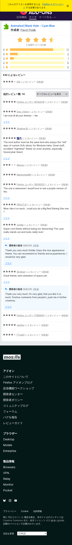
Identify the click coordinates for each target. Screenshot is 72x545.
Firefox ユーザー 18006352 (31, 184)
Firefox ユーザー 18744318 (30, 102)
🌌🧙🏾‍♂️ (19, 138)
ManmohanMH (24, 174)
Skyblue (21, 271)
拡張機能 (22, 17)
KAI (18, 81)
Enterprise (9, 451)
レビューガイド (13, 423)
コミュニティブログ (15, 405)
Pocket (7, 490)
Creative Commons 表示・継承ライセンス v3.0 (26, 520)
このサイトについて (15, 376)
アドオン (8, 371)
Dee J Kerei (23, 111)
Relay (6, 478)
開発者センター (13, 394)
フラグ (6, 122)
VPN (6, 473)
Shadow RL (22, 128)
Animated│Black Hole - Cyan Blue (33, 25)
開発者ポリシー (13, 400)
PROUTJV (22, 204)
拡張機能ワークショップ (18, 388)
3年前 (40, 81)
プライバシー (9, 511)
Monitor (8, 484)
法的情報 (37, 511)
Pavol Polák (28, 30)
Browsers (9, 467)
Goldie (20, 224)
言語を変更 (8, 533)
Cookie (24, 511)
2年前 (64, 102)
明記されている (15, 517)
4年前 (45, 271)
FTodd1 (21, 334)
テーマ (33, 17)
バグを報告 (10, 417)
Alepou (20, 165)
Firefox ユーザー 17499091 (31, 315)
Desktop (8, 439)
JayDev (21, 325)
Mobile (7, 445)
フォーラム (10, 411)
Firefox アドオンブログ (18, 382)
